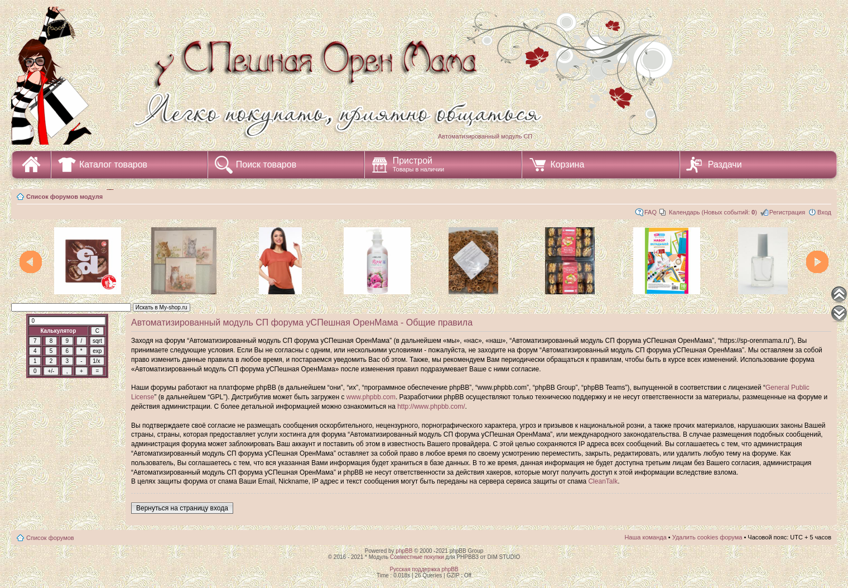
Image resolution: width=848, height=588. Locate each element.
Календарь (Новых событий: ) (713, 212)
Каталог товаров (113, 164)
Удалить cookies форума (707, 537)
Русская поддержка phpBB (423, 569)
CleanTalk (603, 481)
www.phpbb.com (371, 397)
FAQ (650, 212)
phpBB (404, 551)
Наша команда (645, 537)
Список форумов (50, 537)
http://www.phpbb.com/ (431, 406)
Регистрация (787, 212)
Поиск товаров (266, 164)
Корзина (567, 164)
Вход (824, 212)
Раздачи (725, 164)
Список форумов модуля (64, 196)
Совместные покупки (417, 557)
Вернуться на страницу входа (182, 508)
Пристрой (419, 164)
